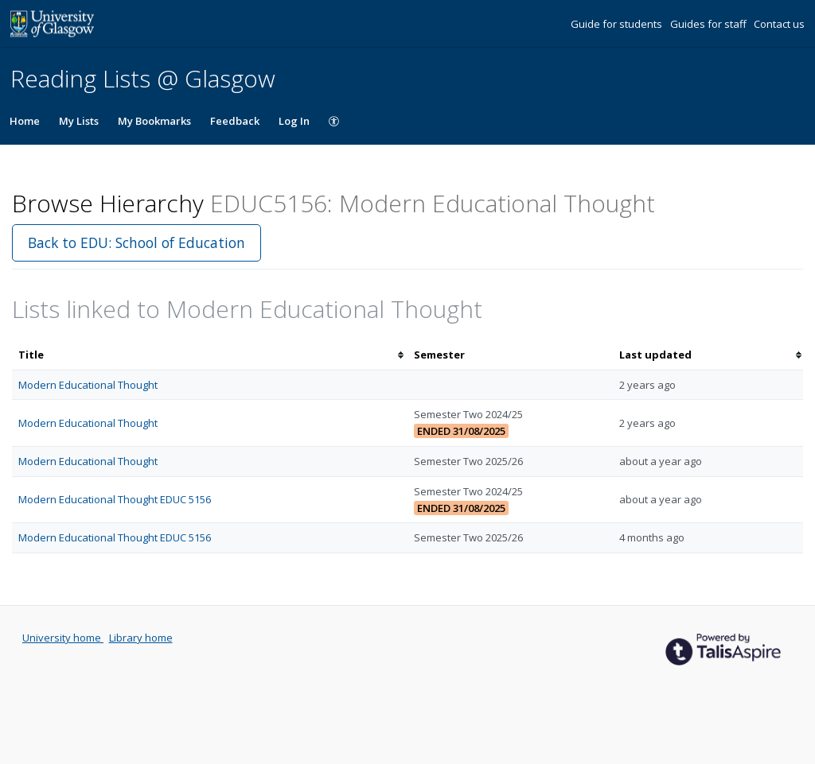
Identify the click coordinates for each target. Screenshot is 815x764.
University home (62, 637)
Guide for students (618, 24)
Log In (294, 121)
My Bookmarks (154, 121)
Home (25, 121)
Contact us (779, 24)
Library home (141, 637)
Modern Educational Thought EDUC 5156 (114, 499)
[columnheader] (210, 355)
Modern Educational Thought (88, 385)
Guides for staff (709, 24)
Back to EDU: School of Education (136, 242)
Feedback (234, 121)
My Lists (79, 121)
